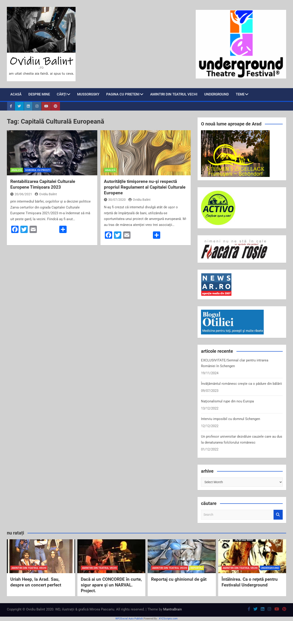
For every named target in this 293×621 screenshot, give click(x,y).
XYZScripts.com (168, 618)
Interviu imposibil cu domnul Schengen (230, 419)
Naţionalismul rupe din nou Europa (227, 401)
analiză (16, 170)
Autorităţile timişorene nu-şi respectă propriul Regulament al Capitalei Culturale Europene (144, 187)
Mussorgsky (88, 94)
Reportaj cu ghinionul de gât (178, 579)
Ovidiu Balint (46, 194)
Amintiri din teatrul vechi (173, 94)
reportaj (196, 568)
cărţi (61, 94)
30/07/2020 (115, 199)
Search (278, 515)
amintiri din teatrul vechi (28, 568)
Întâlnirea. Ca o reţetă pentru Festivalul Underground (250, 582)
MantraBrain (172, 609)
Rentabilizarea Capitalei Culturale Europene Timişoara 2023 (42, 184)
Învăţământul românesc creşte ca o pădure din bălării (241, 384)
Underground (216, 94)
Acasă (16, 94)
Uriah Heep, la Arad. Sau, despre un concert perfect (35, 582)
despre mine (39, 94)
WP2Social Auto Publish (129, 618)
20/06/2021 (21, 194)
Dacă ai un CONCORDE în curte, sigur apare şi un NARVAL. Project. (111, 585)
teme (240, 94)
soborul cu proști (37, 170)
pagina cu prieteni (122, 94)
